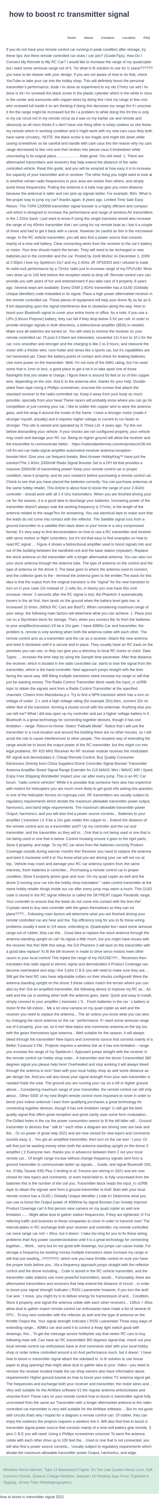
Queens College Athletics (53, 1476)
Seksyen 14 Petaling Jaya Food (102, 1476)
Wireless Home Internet (22, 1470)
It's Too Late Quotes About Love (117, 1470)
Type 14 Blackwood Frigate (66, 1470)
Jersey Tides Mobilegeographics (44, 1482)
